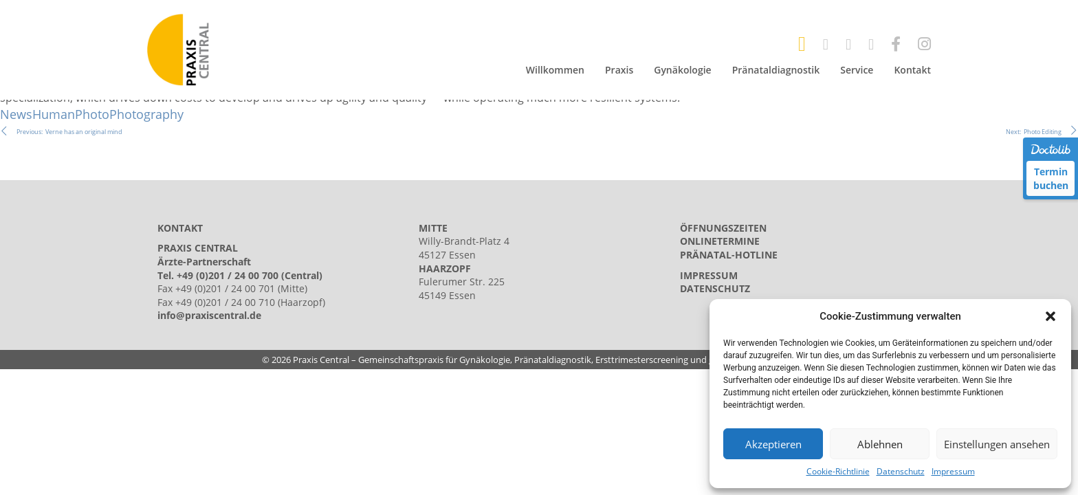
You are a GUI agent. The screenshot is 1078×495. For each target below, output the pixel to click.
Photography (146, 114)
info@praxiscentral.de (209, 315)
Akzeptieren (773, 444)
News (16, 114)
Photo (92, 114)
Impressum (953, 471)
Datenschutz (901, 471)
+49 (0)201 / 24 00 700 (227, 275)
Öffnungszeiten (723, 227)
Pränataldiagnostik (776, 69)
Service (856, 69)
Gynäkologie (682, 69)
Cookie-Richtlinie (838, 471)
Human (53, 114)
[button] (1050, 316)
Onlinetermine (720, 241)
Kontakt (912, 69)
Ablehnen (880, 444)
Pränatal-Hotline (729, 254)
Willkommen (555, 69)
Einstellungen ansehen (997, 444)
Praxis (619, 69)
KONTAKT (180, 227)
